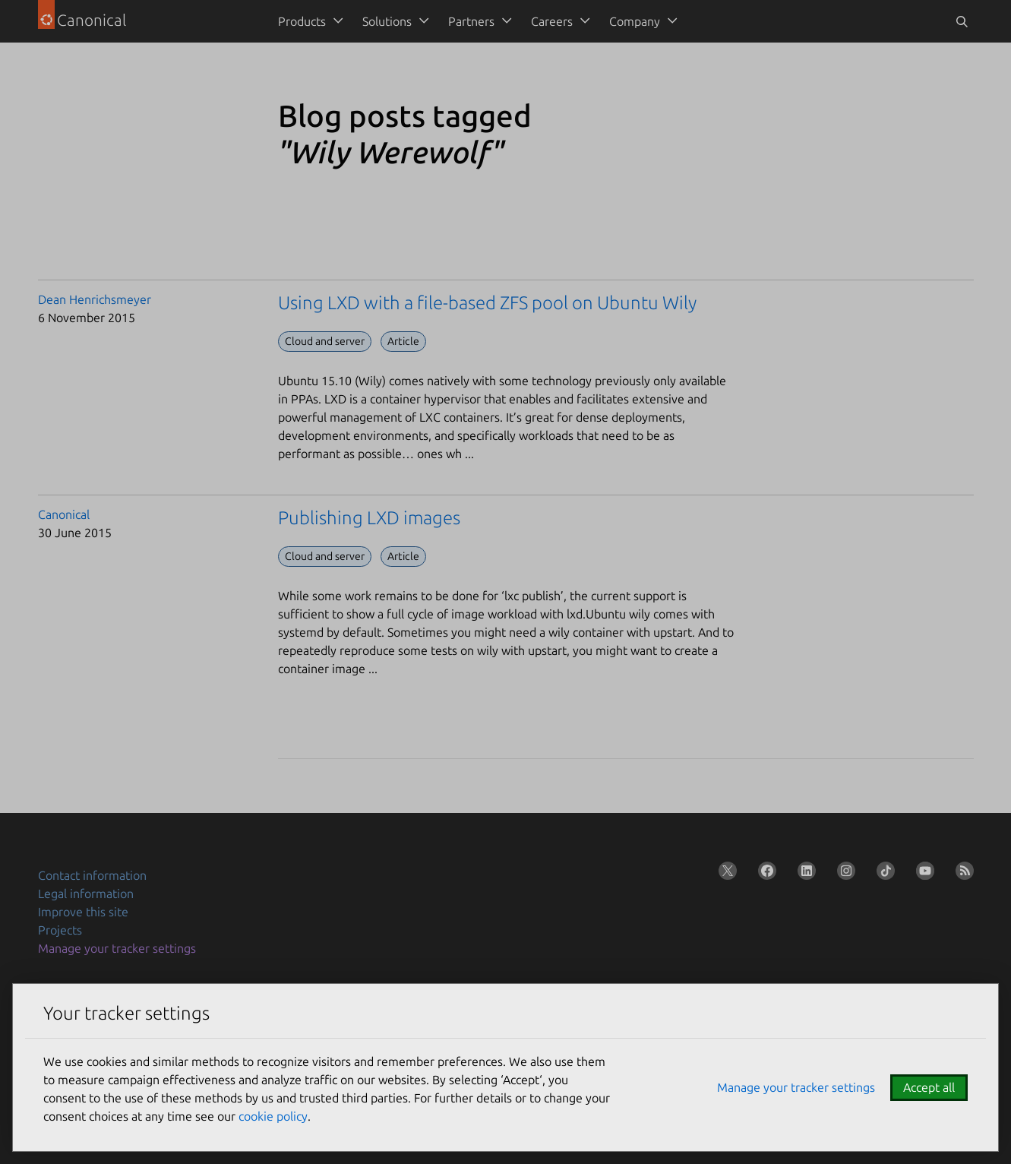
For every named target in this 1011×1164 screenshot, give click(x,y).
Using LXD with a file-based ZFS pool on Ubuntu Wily (487, 303)
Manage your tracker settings (117, 948)
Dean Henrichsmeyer (94, 299)
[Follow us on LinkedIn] (803, 874)
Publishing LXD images (369, 518)
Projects (60, 930)
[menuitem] (308, 21)
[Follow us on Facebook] (764, 874)
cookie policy (273, 1116)
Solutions (387, 21)
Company (634, 21)
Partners (471, 21)
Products (302, 21)
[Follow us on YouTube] (922, 874)
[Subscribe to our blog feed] (961, 874)
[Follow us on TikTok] (882, 874)
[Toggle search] (961, 21)
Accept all (929, 1087)
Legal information (86, 893)
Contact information (92, 875)
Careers (552, 21)
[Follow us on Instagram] (843, 874)
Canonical (64, 514)
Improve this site (83, 912)
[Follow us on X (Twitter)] (724, 874)
